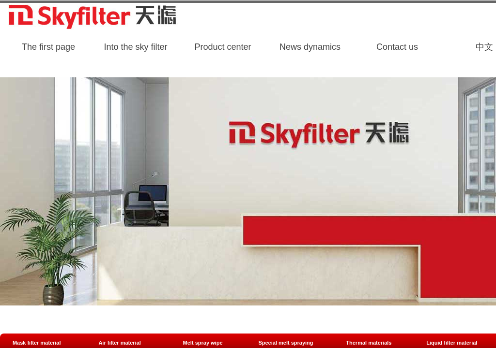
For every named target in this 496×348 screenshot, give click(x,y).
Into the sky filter (135, 47)
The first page (48, 47)
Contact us (397, 47)
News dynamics (310, 47)
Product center (222, 47)
